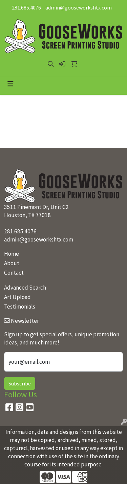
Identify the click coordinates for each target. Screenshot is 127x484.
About (11, 263)
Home (11, 253)
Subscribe (19, 383)
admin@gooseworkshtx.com (78, 7)
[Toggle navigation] (10, 84)
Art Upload (17, 297)
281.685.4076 (26, 7)
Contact (14, 272)
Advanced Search (25, 287)
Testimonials (19, 306)
